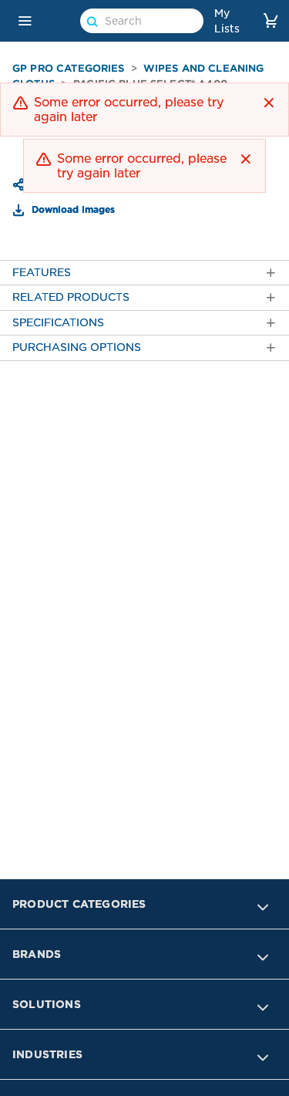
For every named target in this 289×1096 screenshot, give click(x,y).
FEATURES (144, 272)
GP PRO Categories (68, 68)
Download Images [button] (72, 209)
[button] (24, 21)
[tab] (144, 272)
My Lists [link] (227, 21)
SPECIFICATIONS (144, 323)
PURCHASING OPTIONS (144, 347)
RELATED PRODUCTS (144, 297)
